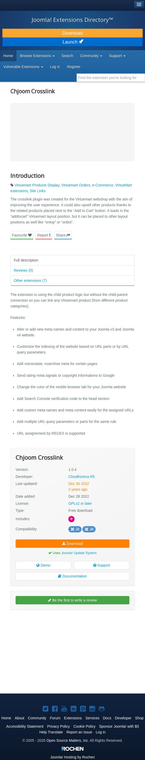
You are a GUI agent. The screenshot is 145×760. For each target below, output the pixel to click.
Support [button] (117, 56)
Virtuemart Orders (75, 185)
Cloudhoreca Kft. (81, 477)
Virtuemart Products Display (37, 185)
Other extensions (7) (30, 280)
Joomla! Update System (79, 553)
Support (101, 565)
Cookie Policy (84, 726)
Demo (43, 565)
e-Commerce (102, 185)
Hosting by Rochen (72, 757)
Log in (55, 67)
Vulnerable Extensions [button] (23, 67)
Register (74, 67)
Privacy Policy (58, 726)
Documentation (72, 576)
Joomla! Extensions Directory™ (72, 19)
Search (67, 56)
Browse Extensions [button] (37, 56)
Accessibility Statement (25, 726)
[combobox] (111, 78)
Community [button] (91, 56)
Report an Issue (79, 732)
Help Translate (51, 732)
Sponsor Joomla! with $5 (119, 726)
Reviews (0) (23, 270)
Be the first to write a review (72, 600)
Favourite (22, 235)
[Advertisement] (49, 628)
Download (72, 33)
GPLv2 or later (80, 503)
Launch (72, 42)
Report (43, 235)
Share (63, 235)
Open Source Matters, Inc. (68, 740)
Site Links (38, 191)
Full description (26, 260)
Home (8, 56)
